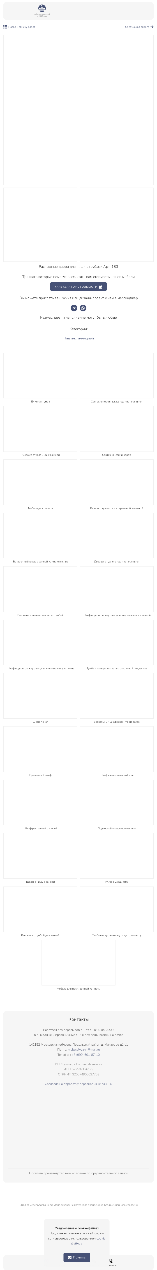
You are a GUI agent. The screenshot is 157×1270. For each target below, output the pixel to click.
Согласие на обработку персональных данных (78, 1084)
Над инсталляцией (78, 338)
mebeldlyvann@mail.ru (84, 1049)
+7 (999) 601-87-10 (86, 1055)
